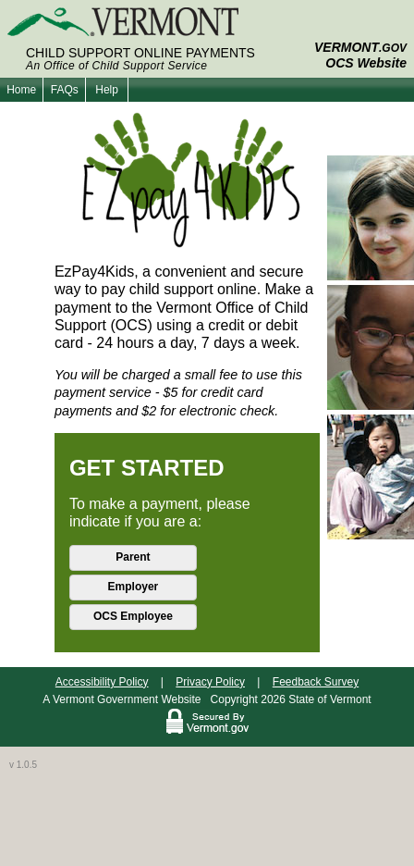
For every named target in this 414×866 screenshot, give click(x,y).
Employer (133, 586)
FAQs (65, 89)
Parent (133, 557)
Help (106, 89)
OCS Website (366, 63)
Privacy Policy (210, 681)
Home (21, 89)
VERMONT (360, 47)
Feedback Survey (316, 681)
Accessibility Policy (102, 681)
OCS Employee (133, 616)
